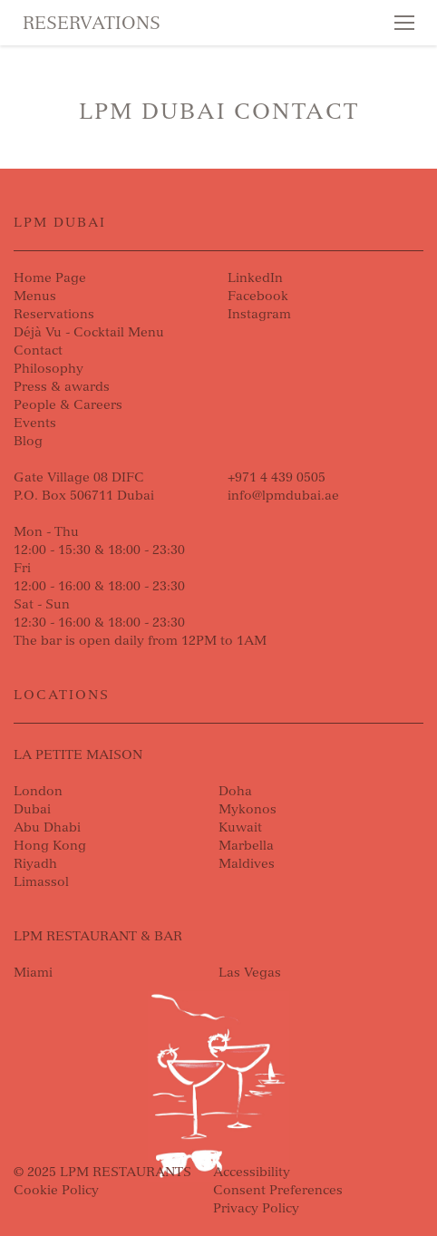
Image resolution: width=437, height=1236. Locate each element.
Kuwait (240, 827)
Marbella (246, 845)
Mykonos (247, 809)
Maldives (246, 863)
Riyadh (35, 863)
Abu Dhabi (47, 827)
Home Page (50, 278)
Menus (35, 296)
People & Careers (68, 405)
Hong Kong (50, 845)
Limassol (41, 882)
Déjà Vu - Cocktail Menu (89, 332)
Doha (235, 791)
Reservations (91, 23)
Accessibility (251, 1172)
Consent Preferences (278, 1190)
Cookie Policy (56, 1190)
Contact (38, 350)
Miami (33, 972)
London (38, 791)
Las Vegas (249, 972)
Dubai (32, 809)
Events (35, 423)
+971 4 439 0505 (276, 477)
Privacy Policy (256, 1208)
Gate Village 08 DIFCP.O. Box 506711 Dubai (84, 486)
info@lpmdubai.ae (283, 495)
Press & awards (62, 386)
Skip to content (78, 83)
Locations (62, 695)
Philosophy (48, 368)
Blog (28, 441)
